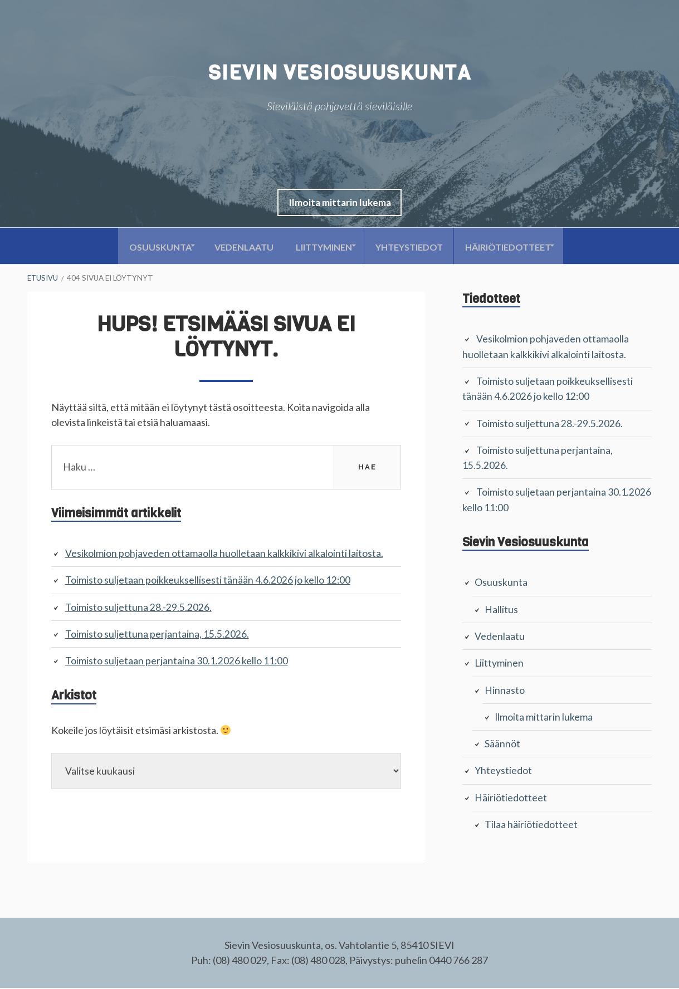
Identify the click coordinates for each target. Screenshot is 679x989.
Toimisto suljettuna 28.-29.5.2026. (138, 607)
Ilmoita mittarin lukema (339, 203)
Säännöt (502, 742)
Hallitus (501, 608)
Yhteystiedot (414, 247)
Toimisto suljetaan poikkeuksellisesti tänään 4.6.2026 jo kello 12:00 (208, 581)
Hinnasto (505, 688)
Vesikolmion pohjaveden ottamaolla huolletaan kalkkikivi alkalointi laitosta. (224, 554)
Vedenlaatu (237, 247)
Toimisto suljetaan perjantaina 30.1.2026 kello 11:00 (177, 661)
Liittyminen (323, 247)
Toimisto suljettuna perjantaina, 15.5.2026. (157, 634)
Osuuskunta (147, 247)
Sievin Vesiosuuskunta (339, 72)
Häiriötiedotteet (520, 247)
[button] (339, 203)
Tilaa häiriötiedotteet (531, 822)
